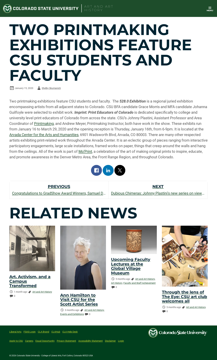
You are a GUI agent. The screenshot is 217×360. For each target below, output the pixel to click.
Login (121, 341)
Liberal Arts (15, 331)
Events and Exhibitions (72, 314)
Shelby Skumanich (48, 88)
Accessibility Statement (90, 341)
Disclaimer (110, 341)
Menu (210, 10)
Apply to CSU (16, 341)
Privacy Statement (66, 341)
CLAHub (55, 331)
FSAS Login (30, 331)
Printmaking (44, 123)
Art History (116, 283)
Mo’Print (85, 151)
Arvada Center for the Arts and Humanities (43, 135)
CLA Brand (43, 331)
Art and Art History (42, 291)
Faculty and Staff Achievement (139, 283)
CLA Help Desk (70, 331)
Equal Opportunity (45, 341)
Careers (29, 341)
